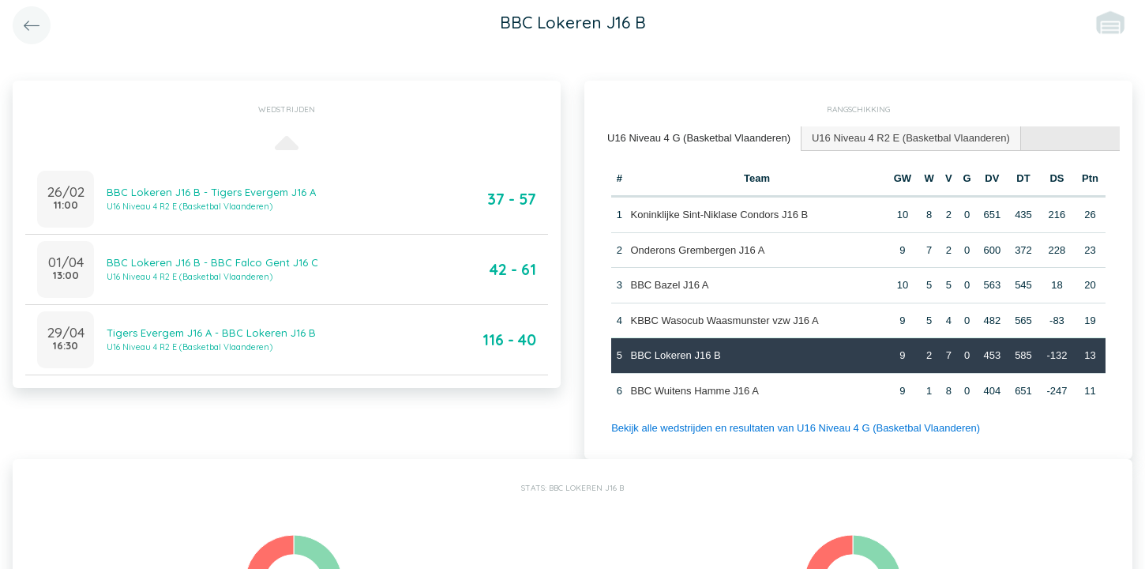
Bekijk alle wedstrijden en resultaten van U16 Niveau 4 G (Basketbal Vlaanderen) (795, 428)
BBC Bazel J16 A (669, 285)
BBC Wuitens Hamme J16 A (694, 391)
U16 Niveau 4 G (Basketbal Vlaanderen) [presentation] (698, 138)
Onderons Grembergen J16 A (697, 250)
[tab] (699, 138)
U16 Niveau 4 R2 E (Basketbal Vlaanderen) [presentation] (911, 138)
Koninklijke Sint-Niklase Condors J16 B (719, 214)
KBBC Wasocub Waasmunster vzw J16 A (724, 320)
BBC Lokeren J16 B (675, 355)
